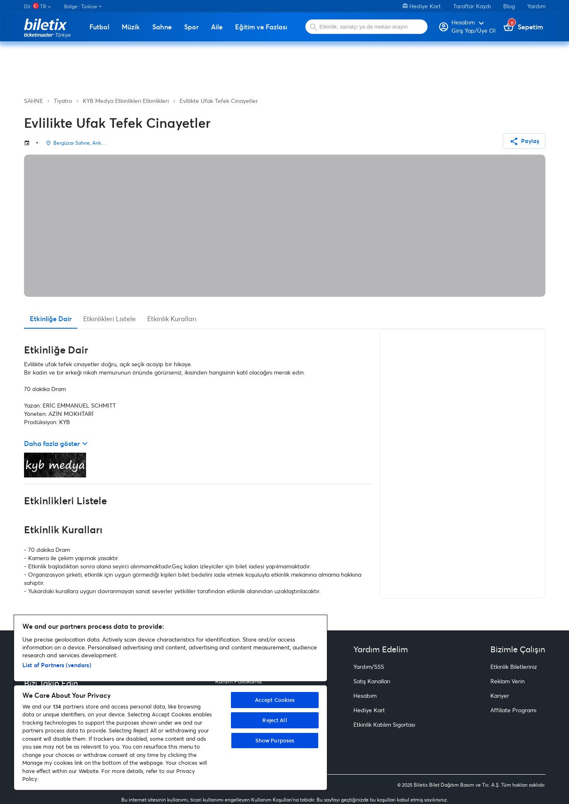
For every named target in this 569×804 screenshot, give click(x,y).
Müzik (131, 27)
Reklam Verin (507, 681)
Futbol (99, 27)
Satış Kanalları (371, 681)
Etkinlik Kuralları (172, 318)
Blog (509, 6)
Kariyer (499, 695)
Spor (191, 27)
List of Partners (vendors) (56, 665)
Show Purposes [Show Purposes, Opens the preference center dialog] (275, 740)
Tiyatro (63, 101)
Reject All (274, 720)
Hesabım (365, 695)
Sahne (162, 27)
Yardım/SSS (368, 666)
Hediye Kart (422, 6)
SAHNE (33, 101)
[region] (170, 702)
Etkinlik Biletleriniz (513, 666)
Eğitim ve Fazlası (261, 27)
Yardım (536, 6)
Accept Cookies (275, 700)
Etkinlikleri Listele (109, 318)
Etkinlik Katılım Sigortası (384, 724)
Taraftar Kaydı (472, 6)
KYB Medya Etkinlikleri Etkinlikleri (126, 101)
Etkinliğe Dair (51, 318)
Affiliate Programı (513, 710)
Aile (217, 27)
